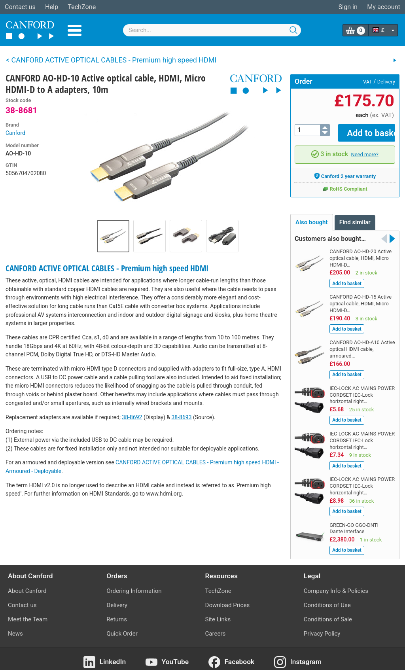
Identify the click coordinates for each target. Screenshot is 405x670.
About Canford (27, 585)
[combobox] (212, 30)
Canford (15, 133)
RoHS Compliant (344, 183)
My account (383, 7)
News (15, 628)
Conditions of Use (327, 599)
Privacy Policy (322, 628)
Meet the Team (27, 613)
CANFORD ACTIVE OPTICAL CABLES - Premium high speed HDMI (107, 268)
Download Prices (227, 599)
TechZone (82, 7)
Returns (116, 613)
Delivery (386, 82)
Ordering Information (133, 585)
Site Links (218, 613)
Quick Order (122, 628)
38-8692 (132, 417)
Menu (74, 30)
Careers (215, 628)
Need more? (365, 149)
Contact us (20, 7)
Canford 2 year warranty (345, 170)
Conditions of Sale (328, 613)
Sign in (348, 7)
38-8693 (181, 417)
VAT (367, 82)
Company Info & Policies (336, 585)
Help (51, 7)
